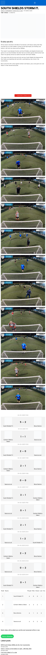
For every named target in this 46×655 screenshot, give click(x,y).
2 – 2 (23, 553)
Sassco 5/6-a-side (18, 10)
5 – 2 (23, 422)
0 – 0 (23, 480)
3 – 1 (23, 495)
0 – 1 (23, 510)
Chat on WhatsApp (7, 636)
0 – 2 (23, 567)
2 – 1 (23, 465)
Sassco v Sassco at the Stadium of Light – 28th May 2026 (16, 648)
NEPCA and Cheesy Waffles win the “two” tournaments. (15, 645)
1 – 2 (23, 538)
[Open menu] (35, 3)
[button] (23, 112)
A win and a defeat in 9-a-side (9, 652)
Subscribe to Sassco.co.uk (23, 95)
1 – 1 (23, 436)
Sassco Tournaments (6, 10)
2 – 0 (23, 451)
